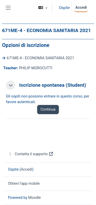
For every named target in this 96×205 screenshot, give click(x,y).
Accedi (81, 7)
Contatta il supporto (31, 154)
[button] (43, 8)
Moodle (34, 197)
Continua (47, 109)
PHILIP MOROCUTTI (35, 68)
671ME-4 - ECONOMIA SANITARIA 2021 (40, 58)
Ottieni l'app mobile (24, 183)
